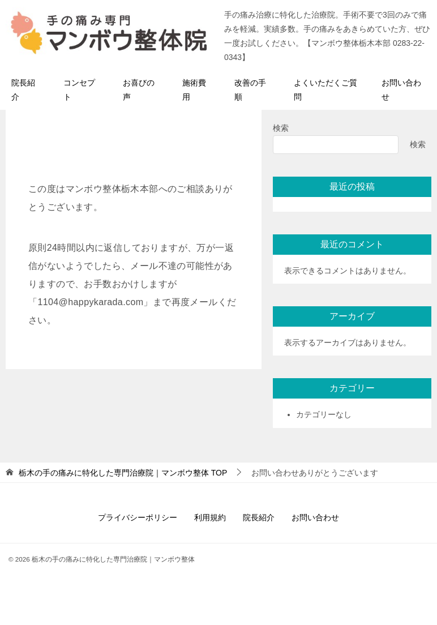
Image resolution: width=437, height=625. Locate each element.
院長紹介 (23, 89)
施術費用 (194, 89)
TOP (123, 472)
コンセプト (79, 89)
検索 (281, 127)
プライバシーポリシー (137, 517)
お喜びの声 (139, 89)
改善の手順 (250, 89)
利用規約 (210, 517)
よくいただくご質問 (325, 89)
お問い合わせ (401, 89)
